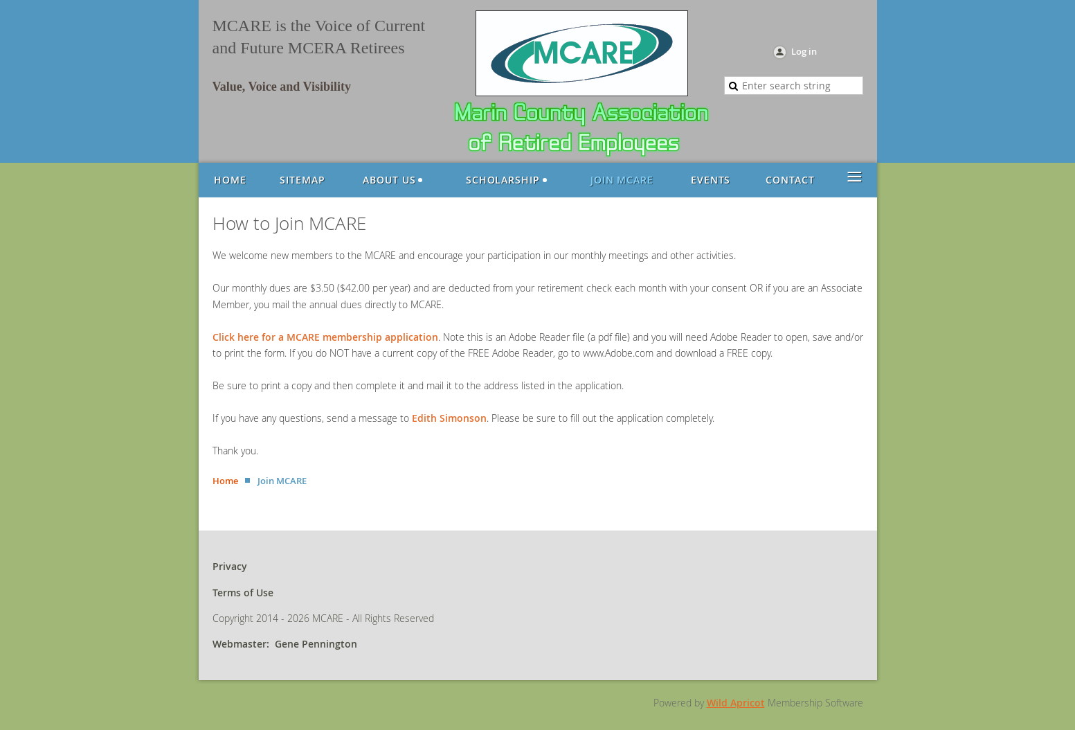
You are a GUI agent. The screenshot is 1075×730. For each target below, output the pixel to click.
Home (225, 480)
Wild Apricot (736, 702)
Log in (804, 51)
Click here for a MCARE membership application (325, 337)
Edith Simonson (449, 418)
